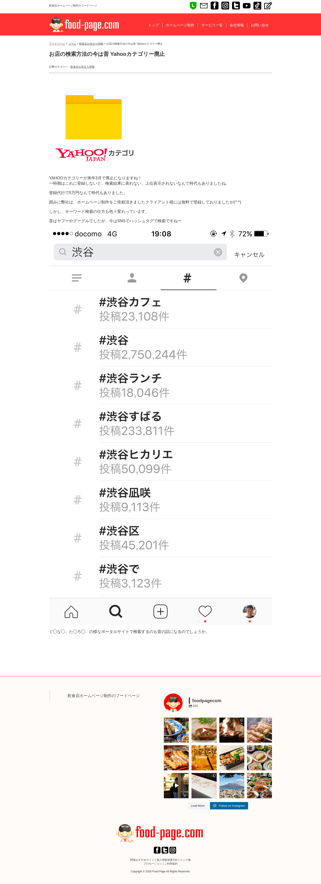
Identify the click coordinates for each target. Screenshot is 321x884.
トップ (153, 25)
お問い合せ (260, 25)
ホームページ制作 (180, 25)
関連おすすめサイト (142, 859)
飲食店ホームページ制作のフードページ (104, 695)
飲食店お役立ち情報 (91, 43)
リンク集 (185, 859)
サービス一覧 (212, 25)
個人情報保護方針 (167, 859)
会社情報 (237, 25)
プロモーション (152, 863)
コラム (72, 43)
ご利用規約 (171, 863)
